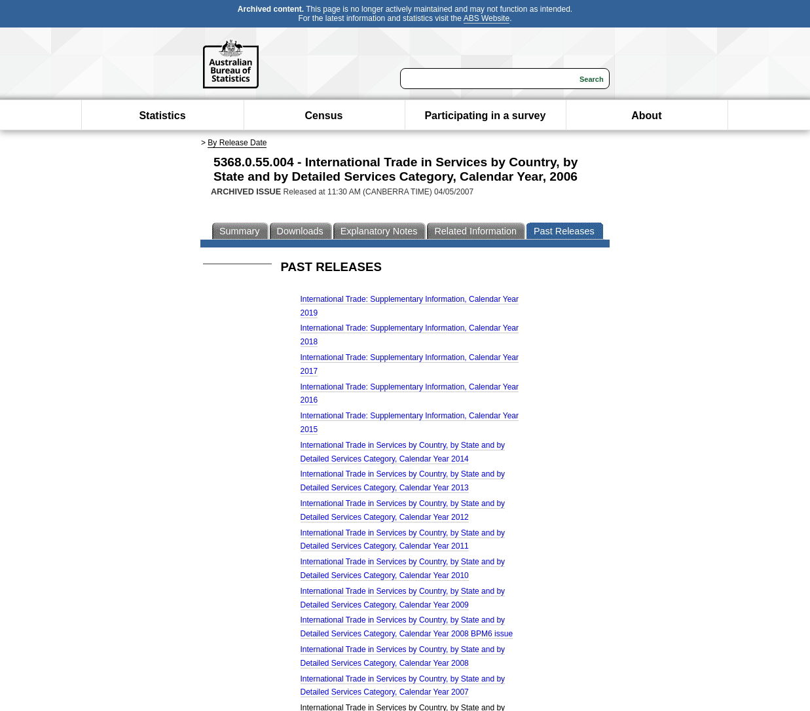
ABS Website (486, 18)
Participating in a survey (484, 115)
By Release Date (237, 142)
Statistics (162, 115)
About (646, 115)
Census (324, 115)
